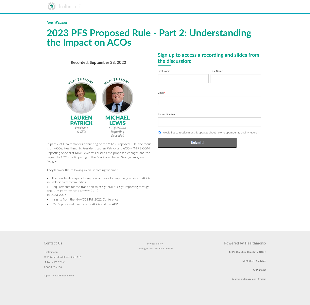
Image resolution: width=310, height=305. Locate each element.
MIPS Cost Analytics (254, 260)
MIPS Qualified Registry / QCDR (247, 251)
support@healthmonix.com (59, 275)
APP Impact (259, 269)
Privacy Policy (155, 243)
